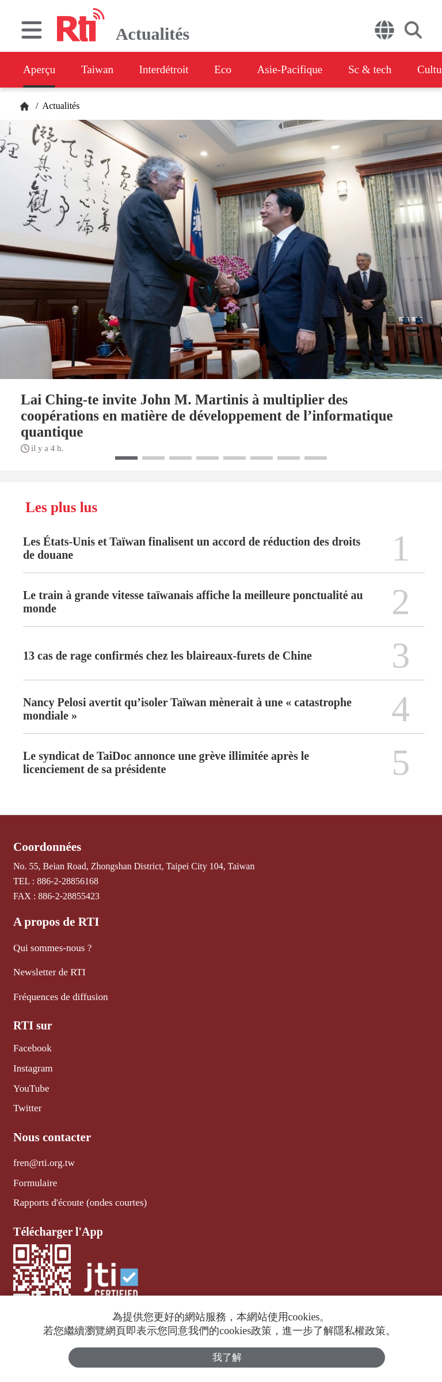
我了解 (227, 1356)
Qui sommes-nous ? (49, 946)
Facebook (31, 1045)
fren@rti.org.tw (42, 1155)
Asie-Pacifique (310, 69)
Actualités (59, 106)
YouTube (30, 1083)
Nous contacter (50, 1129)
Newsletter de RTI (47, 970)
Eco (237, 69)
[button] (126, 458)
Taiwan (103, 69)
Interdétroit (174, 69)
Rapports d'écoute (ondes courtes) (75, 1193)
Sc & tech (395, 69)
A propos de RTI (54, 921)
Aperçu (40, 69)
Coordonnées (45, 846)
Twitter (26, 1102)
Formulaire (33, 1174)
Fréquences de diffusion (57, 993)
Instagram (31, 1064)
